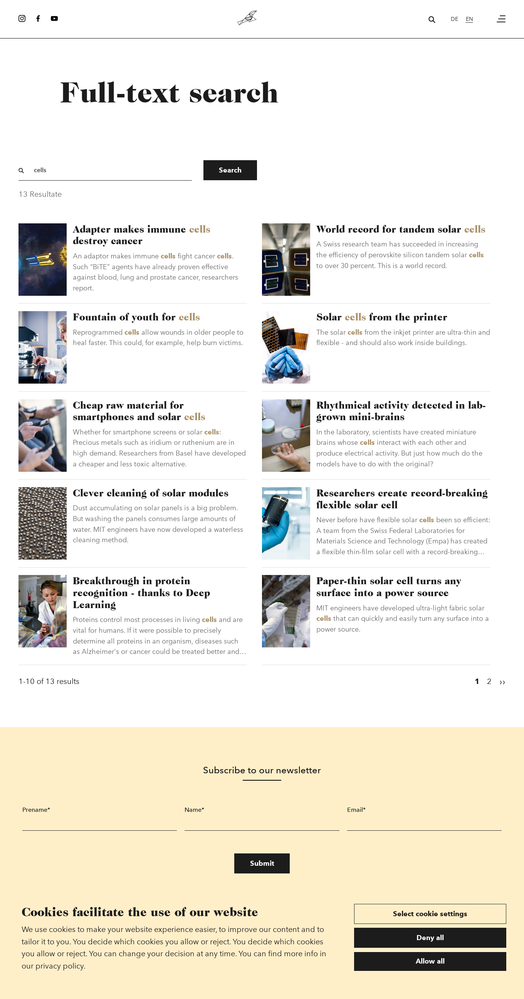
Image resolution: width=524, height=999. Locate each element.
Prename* (36, 814)
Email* (356, 814)
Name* (194, 814)
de (454, 19)
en (469, 19)
